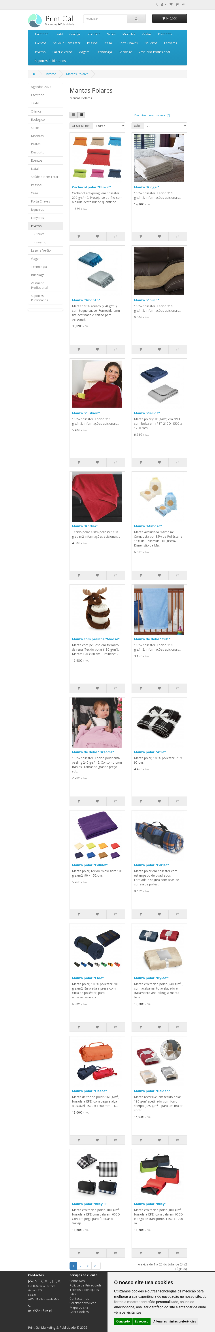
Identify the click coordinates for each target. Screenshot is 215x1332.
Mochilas (128, 34)
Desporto (165, 34)
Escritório (41, 34)
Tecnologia (104, 52)
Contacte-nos (79, 1298)
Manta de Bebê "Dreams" (93, 752)
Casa (108, 43)
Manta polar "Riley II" (89, 1204)
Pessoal (92, 43)
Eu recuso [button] (141, 1321)
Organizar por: (81, 126)
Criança (74, 34)
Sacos (111, 34)
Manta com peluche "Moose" (96, 639)
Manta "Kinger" (147, 187)
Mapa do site (79, 1307)
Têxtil (59, 34)
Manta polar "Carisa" (151, 865)
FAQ (73, 1294)
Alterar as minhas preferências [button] (174, 1321)
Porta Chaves (128, 43)
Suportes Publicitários (50, 61)
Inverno (40, 52)
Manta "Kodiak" (85, 526)
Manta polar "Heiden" (152, 1091)
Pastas (146, 34)
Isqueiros (150, 43)
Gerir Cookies (79, 1312)
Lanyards (170, 43)
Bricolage (125, 52)
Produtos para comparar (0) (152, 115)
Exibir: (137, 126)
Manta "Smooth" (86, 300)
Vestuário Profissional (154, 52)
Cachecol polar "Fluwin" (91, 187)
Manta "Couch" (146, 300)
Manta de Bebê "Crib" (152, 639)
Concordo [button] (123, 1321)
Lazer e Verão (62, 52)
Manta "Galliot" (147, 413)
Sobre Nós (77, 1281)
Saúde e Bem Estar (66, 43)
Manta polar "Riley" (150, 1204)
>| (96, 1266)
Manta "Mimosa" (148, 526)
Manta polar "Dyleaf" (151, 978)
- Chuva (37, 234)
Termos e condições (84, 1290)
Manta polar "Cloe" (88, 978)
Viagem (84, 52)
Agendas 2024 (41, 87)
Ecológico (93, 34)
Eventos (40, 43)
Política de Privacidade (86, 1285)
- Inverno (38, 242)
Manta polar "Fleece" (89, 1091)
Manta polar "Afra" (150, 752)
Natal (35, 168)
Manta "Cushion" (86, 413)
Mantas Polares (77, 74)
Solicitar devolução (83, 1303)
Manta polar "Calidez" (90, 865)
